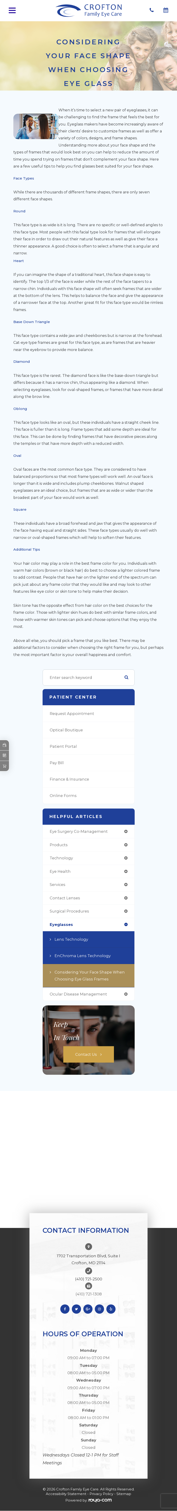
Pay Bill (57, 762)
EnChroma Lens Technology (83, 955)
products (59, 844)
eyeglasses (61, 924)
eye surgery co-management (79, 831)
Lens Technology (71, 939)
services (57, 884)
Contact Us (86, 1054)
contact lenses (65, 898)
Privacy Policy (101, 1494)
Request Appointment (72, 713)
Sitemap (123, 1494)
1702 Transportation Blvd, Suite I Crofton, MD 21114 (88, 1259)
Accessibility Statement (66, 1494)
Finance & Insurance (69, 779)
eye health (60, 871)
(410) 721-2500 (88, 1279)
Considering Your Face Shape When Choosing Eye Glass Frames (90, 975)
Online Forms (63, 795)
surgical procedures (69, 911)
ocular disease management (78, 994)
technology (61, 858)
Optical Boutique (66, 730)
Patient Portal (63, 746)
